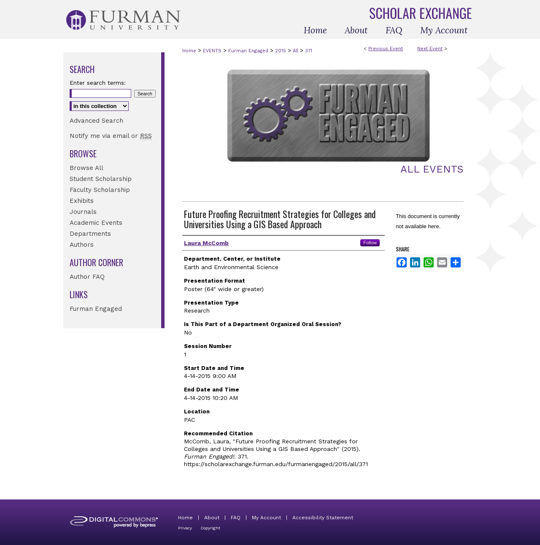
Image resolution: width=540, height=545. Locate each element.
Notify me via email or (111, 136)
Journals (83, 212)
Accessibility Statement (322, 518)
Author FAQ (87, 277)
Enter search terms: (98, 82)
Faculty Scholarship (100, 190)
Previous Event (385, 48)
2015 (281, 51)
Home (189, 51)
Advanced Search (96, 120)
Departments (90, 233)
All (296, 51)
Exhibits (82, 201)
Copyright (210, 528)
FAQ (235, 518)
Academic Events (96, 223)
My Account (266, 518)
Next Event (430, 48)
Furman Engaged (249, 51)
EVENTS (213, 51)
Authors (82, 244)
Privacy (185, 528)
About (211, 518)
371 (308, 51)
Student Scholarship (101, 179)
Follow (370, 242)
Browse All (86, 168)
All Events (431, 169)
